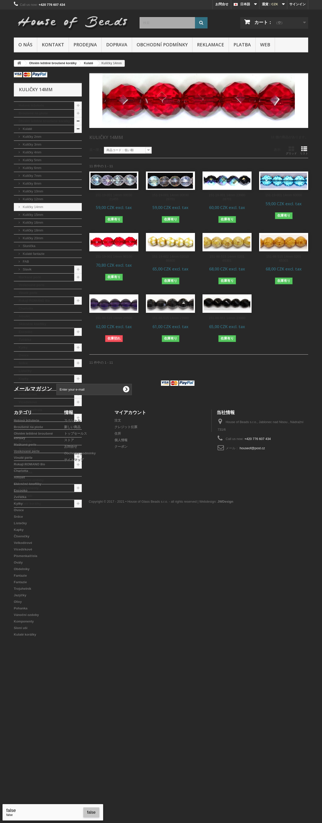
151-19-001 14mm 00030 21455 (114, 197)
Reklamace (210, 45)
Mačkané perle (30, 277)
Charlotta (26, 308)
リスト (304, 150)
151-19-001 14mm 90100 (114, 256)
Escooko (25, 332)
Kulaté (27, 129)
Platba (242, 45)
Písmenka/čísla (30, 410)
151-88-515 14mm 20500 (114, 318)
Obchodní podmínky (162, 45)
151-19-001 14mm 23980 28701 (227, 197)
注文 (117, 568)
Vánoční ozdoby (31, 480)
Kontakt (53, 45)
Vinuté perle (28, 293)
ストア (69, 587)
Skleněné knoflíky (32, 324)
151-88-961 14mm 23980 (227, 318)
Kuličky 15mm (32, 215)
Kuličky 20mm (32, 238)
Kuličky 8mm (31, 183)
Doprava (116, 45)
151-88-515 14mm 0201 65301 (227, 258)
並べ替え (95, 150)
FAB (25, 261)
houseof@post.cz (252, 595)
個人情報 (121, 587)
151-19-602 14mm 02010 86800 (170, 258)
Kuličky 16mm (32, 222)
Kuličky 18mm (32, 230)
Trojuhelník (27, 449)
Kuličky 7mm (31, 176)
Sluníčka (28, 246)
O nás (25, 45)
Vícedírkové (28, 402)
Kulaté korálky (30, 503)
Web (265, 45)
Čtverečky (26, 386)
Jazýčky (25, 457)
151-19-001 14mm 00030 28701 (170, 197)
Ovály (23, 418)
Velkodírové (28, 394)
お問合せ (221, 4)
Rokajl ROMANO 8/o (34, 300)
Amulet (24, 316)
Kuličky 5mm (31, 160)
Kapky (23, 379)
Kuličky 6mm (31, 168)
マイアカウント (130, 560)
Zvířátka (25, 339)
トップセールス (75, 581)
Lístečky (25, 371)
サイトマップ (74, 607)
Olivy (23, 464)
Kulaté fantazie (33, 254)
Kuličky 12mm (32, 199)
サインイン (297, 4)
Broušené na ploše (33, 113)
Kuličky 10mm (32, 191)
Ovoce (24, 355)
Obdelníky (26, 425)
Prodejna (85, 45)
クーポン (121, 594)
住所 (117, 581)
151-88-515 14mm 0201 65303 (283, 258)
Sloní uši (25, 496)
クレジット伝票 (125, 574)
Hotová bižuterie (31, 105)
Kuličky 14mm (32, 207)
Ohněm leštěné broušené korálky (44, 121)
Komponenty (28, 488)
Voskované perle (31, 285)
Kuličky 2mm (31, 137)
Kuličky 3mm (31, 144)
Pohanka (25, 472)
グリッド (291, 150)
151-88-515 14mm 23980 (170, 318)
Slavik (26, 269)
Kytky (23, 347)
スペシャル (72, 568)
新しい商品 (72, 574)
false (91, 812)
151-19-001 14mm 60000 (283, 195)
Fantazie (25, 433)
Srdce (23, 363)
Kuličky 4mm (31, 152)
